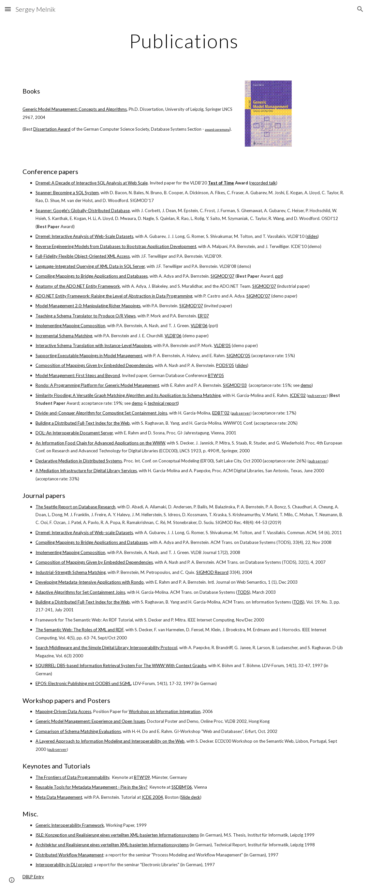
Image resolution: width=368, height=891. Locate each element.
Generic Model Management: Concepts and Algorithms (74, 109)
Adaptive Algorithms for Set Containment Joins (80, 592)
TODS (243, 592)
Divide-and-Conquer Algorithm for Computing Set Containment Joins (101, 413)
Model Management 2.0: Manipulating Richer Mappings (88, 305)
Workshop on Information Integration (164, 711)
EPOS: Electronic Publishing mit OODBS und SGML (83, 683)
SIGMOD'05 (238, 355)
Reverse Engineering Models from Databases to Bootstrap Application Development (116, 246)
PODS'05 (225, 365)
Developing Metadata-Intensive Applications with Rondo (90, 582)
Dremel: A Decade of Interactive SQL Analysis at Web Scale (92, 182)
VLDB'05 (222, 345)
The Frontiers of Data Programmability (72, 777)
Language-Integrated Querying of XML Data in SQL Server (90, 266)
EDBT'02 (220, 413)
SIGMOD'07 (222, 276)
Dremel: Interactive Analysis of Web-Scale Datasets (84, 236)
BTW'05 (216, 375)
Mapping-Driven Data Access (63, 711)
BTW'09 (142, 777)
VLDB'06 (199, 325)
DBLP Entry (33, 876)
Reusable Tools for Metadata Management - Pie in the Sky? (92, 787)
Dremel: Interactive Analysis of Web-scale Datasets (84, 532)
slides (312, 236)
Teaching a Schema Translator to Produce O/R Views (86, 315)
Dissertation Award (51, 129)
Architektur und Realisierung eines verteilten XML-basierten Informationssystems (112, 844)
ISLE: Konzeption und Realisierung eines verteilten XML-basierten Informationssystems (117, 835)
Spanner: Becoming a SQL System (67, 192)
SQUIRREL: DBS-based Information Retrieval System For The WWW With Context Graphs (121, 665)
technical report (163, 403)
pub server (317, 395)
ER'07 (203, 315)
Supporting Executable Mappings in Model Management (89, 355)
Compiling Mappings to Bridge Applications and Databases (92, 276)
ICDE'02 (298, 395)
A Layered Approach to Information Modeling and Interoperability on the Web (110, 741)
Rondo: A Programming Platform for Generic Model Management (97, 385)
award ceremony (217, 129)
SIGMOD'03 (235, 385)
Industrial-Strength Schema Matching (71, 572)
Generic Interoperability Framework (70, 825)
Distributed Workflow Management (69, 854)
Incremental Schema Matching (64, 335)
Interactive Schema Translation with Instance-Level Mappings (94, 345)
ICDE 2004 (152, 797)
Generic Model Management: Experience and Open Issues (90, 721)
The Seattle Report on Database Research (75, 506)
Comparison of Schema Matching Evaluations (78, 731)
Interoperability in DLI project (64, 864)
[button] (8, 9)
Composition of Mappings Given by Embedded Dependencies (94, 365)
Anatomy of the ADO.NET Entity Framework (78, 286)
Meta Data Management (59, 797)
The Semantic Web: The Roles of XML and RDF (80, 629)
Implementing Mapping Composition (70, 325)
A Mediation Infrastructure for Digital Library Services (86, 470)
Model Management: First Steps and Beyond (78, 375)
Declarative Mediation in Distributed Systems (79, 460)
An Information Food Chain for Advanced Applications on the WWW (100, 443)
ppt (278, 276)
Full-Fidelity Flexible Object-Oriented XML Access (83, 256)
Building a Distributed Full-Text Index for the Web (83, 423)
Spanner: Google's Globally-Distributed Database (83, 210)
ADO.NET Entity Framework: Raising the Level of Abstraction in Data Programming (114, 296)
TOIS (298, 602)
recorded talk (263, 182)
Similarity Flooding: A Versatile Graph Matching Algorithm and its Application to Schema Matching (128, 395)
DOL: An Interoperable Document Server (74, 432)
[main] (184, 40)
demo (306, 385)
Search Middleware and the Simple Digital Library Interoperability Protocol (106, 647)
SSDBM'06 (181, 787)
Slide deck (190, 797)
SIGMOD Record (212, 572)
